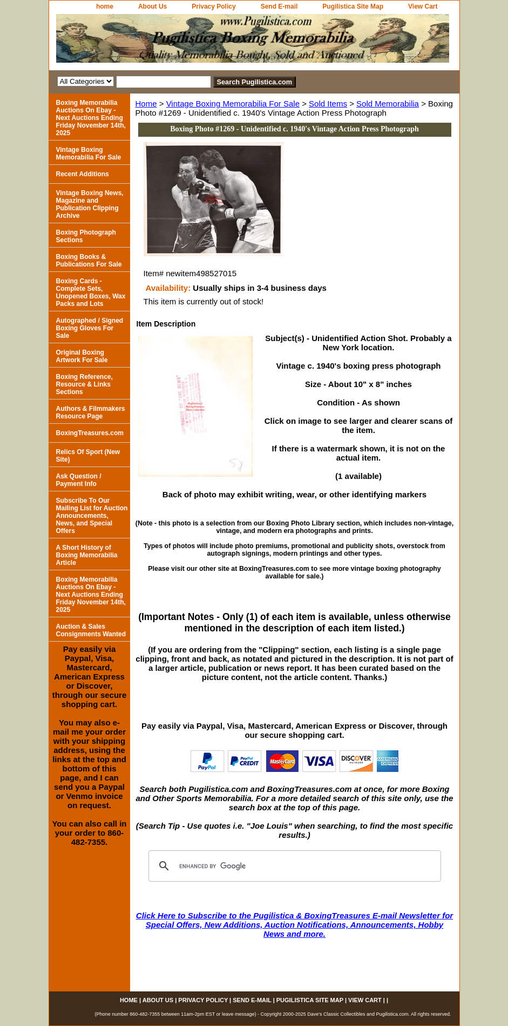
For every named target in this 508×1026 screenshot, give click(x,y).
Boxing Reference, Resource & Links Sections (84, 384)
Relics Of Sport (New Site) (88, 455)
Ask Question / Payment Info (78, 480)
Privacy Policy (213, 6)
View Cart (422, 6)
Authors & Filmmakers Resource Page (90, 412)
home (104, 6)
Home (146, 103)
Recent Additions (82, 174)
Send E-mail (279, 6)
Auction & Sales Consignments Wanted (91, 630)
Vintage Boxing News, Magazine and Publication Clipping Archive (90, 204)
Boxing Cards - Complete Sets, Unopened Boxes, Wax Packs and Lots (91, 292)
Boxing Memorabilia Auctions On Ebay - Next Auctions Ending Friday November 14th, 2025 (91, 118)
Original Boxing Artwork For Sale (82, 356)
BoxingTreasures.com (90, 433)
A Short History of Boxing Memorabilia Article (87, 555)
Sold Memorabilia (387, 103)
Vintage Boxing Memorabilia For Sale (233, 103)
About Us (152, 6)
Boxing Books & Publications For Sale (89, 260)
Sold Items (328, 103)
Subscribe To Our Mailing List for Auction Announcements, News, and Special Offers (92, 516)
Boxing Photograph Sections (86, 236)
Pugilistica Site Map (352, 6)
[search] (293, 866)
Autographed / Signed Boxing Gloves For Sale (90, 328)
